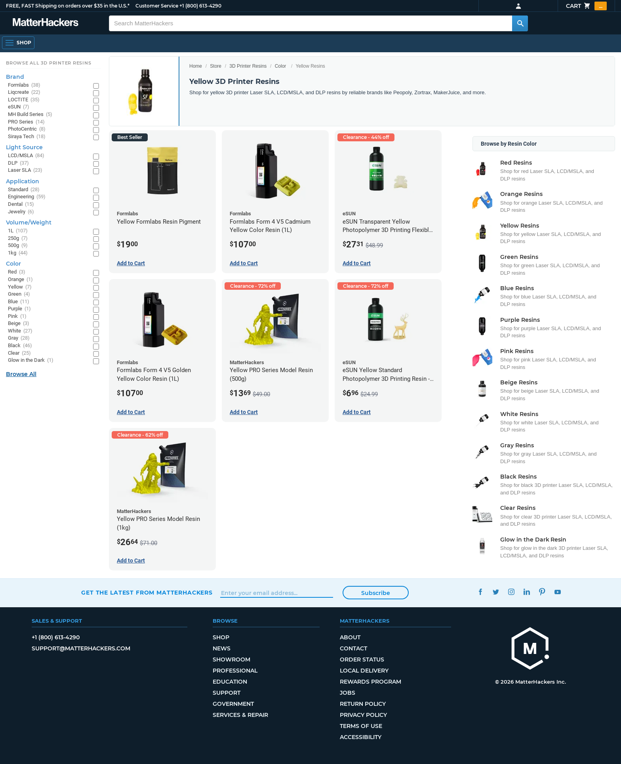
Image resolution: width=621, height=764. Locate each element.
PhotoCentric (27, 129)
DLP (18, 163)
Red (16, 272)
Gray (19, 338)
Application (22, 181)
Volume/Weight (28, 222)
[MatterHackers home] (530, 649)
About (350, 637)
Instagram (511, 592)
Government (233, 703)
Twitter (496, 592)
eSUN (18, 107)
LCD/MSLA (26, 156)
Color (280, 66)
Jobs (347, 692)
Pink (17, 316)
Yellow (20, 287)
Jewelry (21, 212)
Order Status (362, 659)
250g (18, 238)
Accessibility (360, 737)
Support (226, 692)
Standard (24, 190)
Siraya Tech (27, 137)
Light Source (24, 147)
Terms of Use (361, 726)
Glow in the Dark (30, 360)
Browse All (21, 374)
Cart (586, 6)
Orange (20, 279)
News (221, 648)
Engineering (27, 197)
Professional (235, 670)
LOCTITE (24, 100)
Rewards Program (370, 681)
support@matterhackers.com (81, 648)
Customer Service (156, 6)
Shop (221, 637)
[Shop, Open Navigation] (18, 42)
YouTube (557, 592)
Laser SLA (25, 170)
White (20, 331)
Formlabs (24, 85)
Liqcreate (24, 92)
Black (20, 346)
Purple (19, 309)
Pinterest (542, 592)
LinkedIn (526, 592)
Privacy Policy (363, 714)
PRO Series (26, 122)
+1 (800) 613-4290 (200, 6)
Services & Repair (240, 714)
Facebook (480, 592)
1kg (18, 253)
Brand (15, 76)
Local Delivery (364, 670)
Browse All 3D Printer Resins (48, 63)
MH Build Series (30, 114)
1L (18, 231)
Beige (18, 323)
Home (195, 66)
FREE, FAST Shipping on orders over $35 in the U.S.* (68, 6)
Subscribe (375, 593)
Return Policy (363, 703)
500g (18, 245)
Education (230, 681)
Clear (19, 353)
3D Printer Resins (248, 66)
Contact (353, 648)
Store (215, 66)
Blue (18, 302)
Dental (21, 204)
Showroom (231, 659)
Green (19, 294)
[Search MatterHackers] (520, 23)
